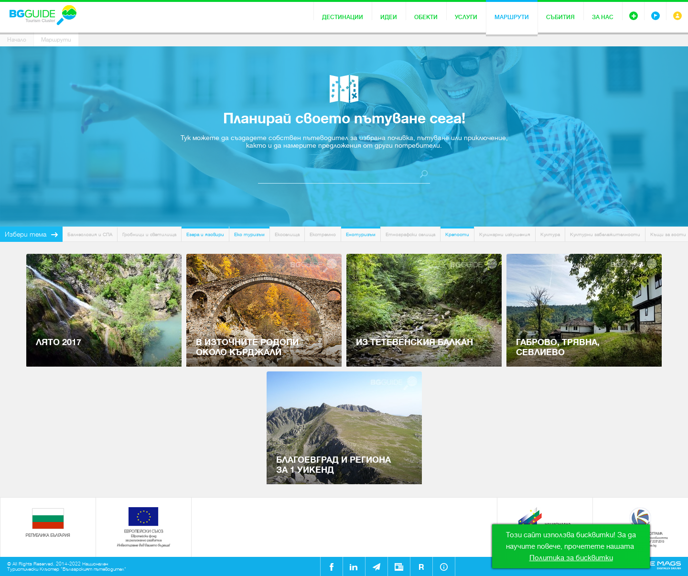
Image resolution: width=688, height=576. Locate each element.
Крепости (457, 234)
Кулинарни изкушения (504, 234)
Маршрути (511, 17)
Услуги (466, 17)
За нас (602, 17)
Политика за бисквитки (571, 558)
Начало (16, 39)
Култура (550, 234)
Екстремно (323, 234)
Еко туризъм (249, 234)
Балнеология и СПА (89, 234)
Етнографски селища (410, 234)
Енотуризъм (361, 234)
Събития (560, 17)
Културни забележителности (605, 234)
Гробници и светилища (149, 234)
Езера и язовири (205, 234)
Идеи (388, 17)
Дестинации (342, 17)
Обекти (426, 17)
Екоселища (287, 234)
